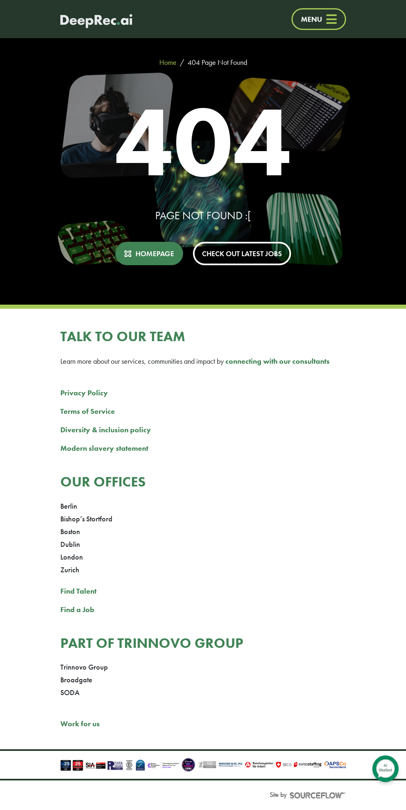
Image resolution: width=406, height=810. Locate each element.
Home (168, 62)
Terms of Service (87, 411)
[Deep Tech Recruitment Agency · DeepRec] (88, 19)
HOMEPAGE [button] (154, 253)
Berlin (68, 506)
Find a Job (77, 609)
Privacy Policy (84, 392)
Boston (70, 531)
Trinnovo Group (84, 667)
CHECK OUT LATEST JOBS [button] (242, 253)
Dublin (70, 544)
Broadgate (76, 679)
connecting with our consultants (277, 361)
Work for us (80, 723)
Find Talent (78, 591)
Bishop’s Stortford (86, 518)
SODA (70, 692)
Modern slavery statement (104, 448)
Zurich (69, 569)
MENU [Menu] (319, 19)
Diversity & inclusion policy (105, 429)
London (71, 557)
